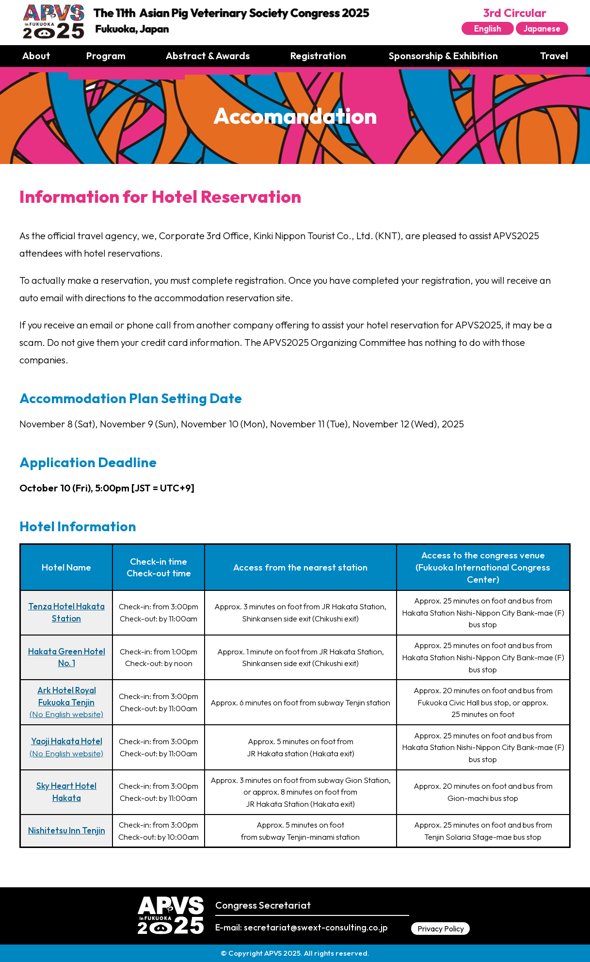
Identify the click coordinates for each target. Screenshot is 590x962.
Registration (318, 55)
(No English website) (66, 702)
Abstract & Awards (208, 55)
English (487, 28)
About (36, 55)
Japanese (542, 28)
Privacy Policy (440, 928)
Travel (554, 55)
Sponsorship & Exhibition (443, 55)
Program (106, 55)
